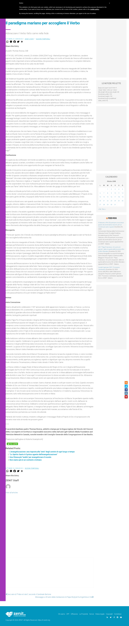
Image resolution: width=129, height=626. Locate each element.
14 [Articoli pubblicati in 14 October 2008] (104, 197)
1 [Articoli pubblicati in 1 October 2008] (107, 189)
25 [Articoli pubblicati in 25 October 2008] (119, 201)
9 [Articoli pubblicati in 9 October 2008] (111, 193)
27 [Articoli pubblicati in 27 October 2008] (100, 204)
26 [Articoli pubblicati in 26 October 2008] (122, 201)
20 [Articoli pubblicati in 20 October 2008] (100, 201)
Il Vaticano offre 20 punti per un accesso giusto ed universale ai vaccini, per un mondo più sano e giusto (111, 225)
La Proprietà (83, 614)
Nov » (104, 209)
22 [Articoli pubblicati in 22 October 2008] (107, 201)
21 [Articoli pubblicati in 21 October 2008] (104, 201)
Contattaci (117, 614)
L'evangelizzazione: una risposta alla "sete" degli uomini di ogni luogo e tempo (42, 452)
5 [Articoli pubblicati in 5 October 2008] (122, 189)
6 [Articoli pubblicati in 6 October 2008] (100, 193)
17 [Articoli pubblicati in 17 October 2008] (115, 197)
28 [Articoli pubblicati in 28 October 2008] (104, 204)
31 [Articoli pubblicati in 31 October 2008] (115, 204)
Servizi (91, 614)
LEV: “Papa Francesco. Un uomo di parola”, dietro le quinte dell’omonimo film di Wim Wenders (111, 249)
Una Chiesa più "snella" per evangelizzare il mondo (30, 457)
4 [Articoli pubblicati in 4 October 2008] (118, 189)
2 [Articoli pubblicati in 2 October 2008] (111, 189)
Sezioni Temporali (43, 39)
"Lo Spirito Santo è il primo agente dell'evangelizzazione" (33, 454)
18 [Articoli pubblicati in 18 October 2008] (119, 197)
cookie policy (94, 9)
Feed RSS (112, 218)
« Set (99, 209)
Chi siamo (61, 614)
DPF (68, 614)
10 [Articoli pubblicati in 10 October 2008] (115, 193)
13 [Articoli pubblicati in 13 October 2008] (100, 197)
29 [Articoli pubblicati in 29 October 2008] (107, 204)
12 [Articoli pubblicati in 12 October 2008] (122, 193)
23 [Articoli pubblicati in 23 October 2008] (111, 201)
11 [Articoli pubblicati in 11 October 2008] (119, 193)
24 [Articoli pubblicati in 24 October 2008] (115, 201)
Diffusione (74, 614)
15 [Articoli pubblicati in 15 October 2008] (107, 197)
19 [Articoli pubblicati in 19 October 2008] (122, 197)
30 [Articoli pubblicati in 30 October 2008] (111, 204)
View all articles (12, 492)
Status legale (100, 614)
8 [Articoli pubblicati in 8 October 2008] (107, 193)
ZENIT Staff (29, 39)
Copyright (109, 614)
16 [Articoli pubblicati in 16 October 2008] (111, 197)
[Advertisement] (50, 574)
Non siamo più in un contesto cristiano (26, 460)
